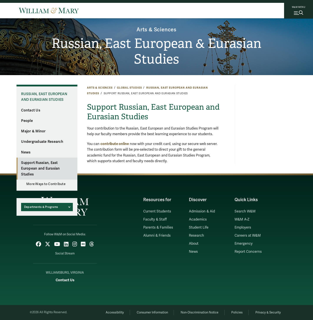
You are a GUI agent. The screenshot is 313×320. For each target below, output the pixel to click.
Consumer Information (152, 312)
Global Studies (129, 87)
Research (196, 235)
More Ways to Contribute (45, 184)
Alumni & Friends (157, 235)
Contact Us (30, 110)
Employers (243, 227)
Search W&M (245, 211)
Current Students (157, 211)
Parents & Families (158, 227)
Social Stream (65, 253)
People (27, 121)
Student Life (198, 227)
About (193, 243)
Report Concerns (248, 251)
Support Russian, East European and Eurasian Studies (40, 169)
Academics (198, 219)
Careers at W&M (248, 235)
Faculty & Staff (155, 219)
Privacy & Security (268, 312)
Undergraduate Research (42, 142)
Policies (237, 312)
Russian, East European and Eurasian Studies (44, 97)
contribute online (114, 143)
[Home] (49, 10)
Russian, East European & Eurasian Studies (156, 51)
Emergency (244, 243)
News (25, 152)
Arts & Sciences (156, 30)
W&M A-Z (242, 219)
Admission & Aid (202, 211)
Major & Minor (33, 131)
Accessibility (115, 312)
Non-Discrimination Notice (199, 312)
